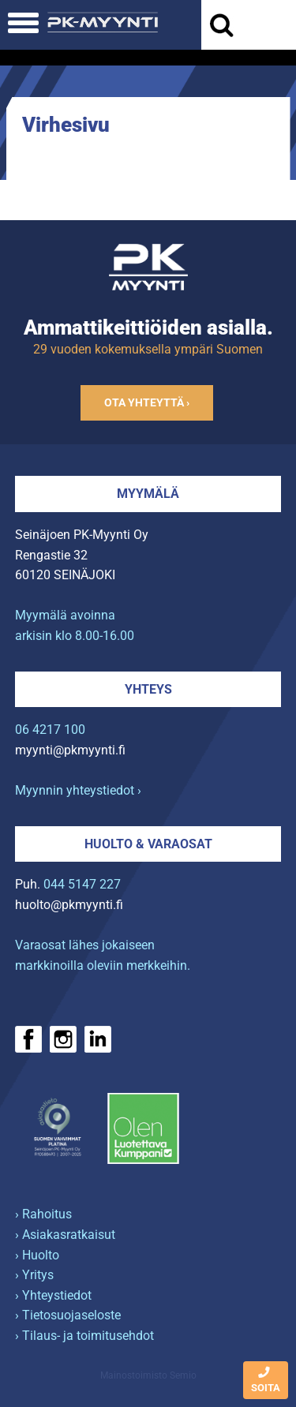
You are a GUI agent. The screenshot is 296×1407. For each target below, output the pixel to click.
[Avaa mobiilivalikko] (23, 25)
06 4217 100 (50, 729)
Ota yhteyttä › (146, 403)
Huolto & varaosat (148, 843)
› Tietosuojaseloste (68, 1315)
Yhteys (148, 689)
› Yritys (34, 1274)
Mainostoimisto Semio (148, 1375)
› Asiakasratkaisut (65, 1234)
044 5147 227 (82, 884)
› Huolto (37, 1255)
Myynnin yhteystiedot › (78, 790)
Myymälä (148, 493)
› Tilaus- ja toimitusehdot (84, 1335)
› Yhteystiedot (53, 1295)
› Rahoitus (43, 1214)
